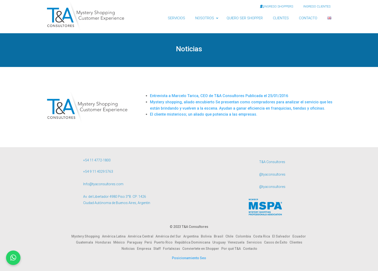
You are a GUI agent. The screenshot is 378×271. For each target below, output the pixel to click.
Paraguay (135, 242)
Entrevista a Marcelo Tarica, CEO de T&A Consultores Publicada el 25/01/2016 (219, 95)
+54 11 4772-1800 (97, 160)
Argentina (192, 236)
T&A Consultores (272, 162)
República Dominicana (193, 242)
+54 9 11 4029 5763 (98, 171)
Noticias (129, 249)
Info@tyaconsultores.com (103, 184)
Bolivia (207, 236)
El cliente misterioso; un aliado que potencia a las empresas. (203, 114)
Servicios (255, 242)
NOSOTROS (204, 18)
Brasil (219, 236)
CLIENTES (281, 18)
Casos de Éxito (277, 242)
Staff (158, 249)
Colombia (244, 236)
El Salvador (282, 236)
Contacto (250, 249)
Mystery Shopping (86, 236)
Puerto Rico (164, 242)
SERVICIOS (176, 18)
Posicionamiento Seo (189, 258)
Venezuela (237, 242)
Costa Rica (262, 236)
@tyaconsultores (272, 174)
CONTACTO (308, 18)
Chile (230, 236)
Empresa (145, 249)
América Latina (115, 236)
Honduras (104, 242)
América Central (141, 236)
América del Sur (169, 236)
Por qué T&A (232, 249)
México (120, 242)
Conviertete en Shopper (201, 249)
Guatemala (85, 242)
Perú (149, 242)
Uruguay (220, 242)
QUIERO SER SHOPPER (245, 18)
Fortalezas (172, 249)
